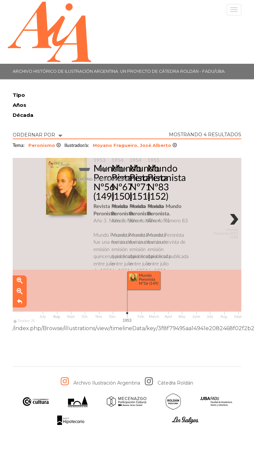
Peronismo (44, 145)
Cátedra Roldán (175, 383)
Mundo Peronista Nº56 (112, 178)
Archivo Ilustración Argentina (106, 383)
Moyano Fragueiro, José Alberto (135, 145)
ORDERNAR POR (37, 134)
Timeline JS (24, 321)
